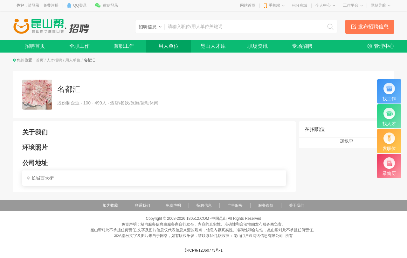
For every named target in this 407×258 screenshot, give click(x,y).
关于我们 (296, 205)
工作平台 (350, 5)
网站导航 (378, 5)
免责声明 (173, 205)
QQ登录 (80, 5)
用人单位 (168, 46)
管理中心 (384, 46)
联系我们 (142, 205)
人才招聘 (54, 60)
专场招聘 (302, 46)
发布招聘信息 (373, 26)
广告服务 (235, 205)
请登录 (33, 5)
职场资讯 (257, 46)
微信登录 (110, 5)
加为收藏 (110, 205)
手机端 (274, 5)
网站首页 (247, 5)
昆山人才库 (213, 46)
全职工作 (79, 46)
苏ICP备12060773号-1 (203, 250)
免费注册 (51, 5)
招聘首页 (35, 46)
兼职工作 (124, 46)
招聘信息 (204, 205)
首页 (40, 60)
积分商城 (299, 5)
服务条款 (265, 205)
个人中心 (323, 5)
